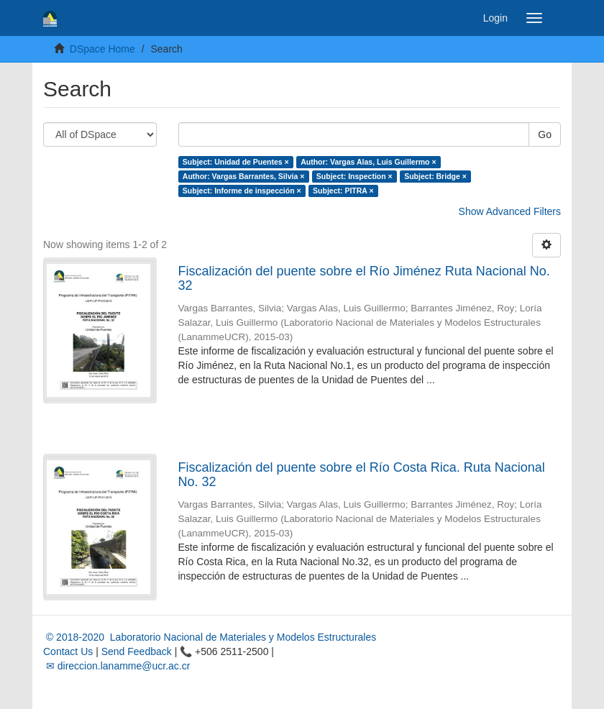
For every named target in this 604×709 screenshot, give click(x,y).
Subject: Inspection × (354, 176)
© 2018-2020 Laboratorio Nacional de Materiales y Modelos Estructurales (209, 637)
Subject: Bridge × (435, 176)
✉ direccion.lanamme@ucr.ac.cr (116, 666)
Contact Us (68, 651)
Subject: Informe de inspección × (242, 190)
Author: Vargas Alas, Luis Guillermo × (368, 161)
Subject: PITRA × (343, 190)
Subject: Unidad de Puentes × (236, 161)
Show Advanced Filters (510, 211)
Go (545, 134)
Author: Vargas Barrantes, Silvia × (244, 176)
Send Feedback (136, 651)
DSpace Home (102, 49)
